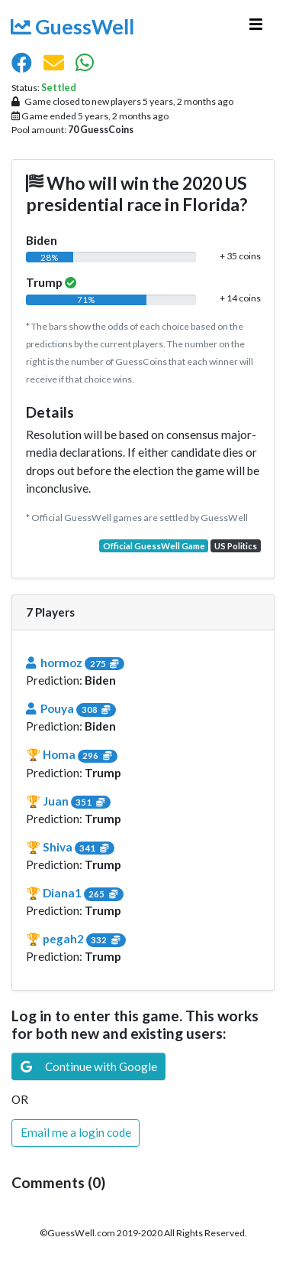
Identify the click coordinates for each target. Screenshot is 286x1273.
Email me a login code (76, 1132)
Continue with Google (89, 1066)
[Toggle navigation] (255, 28)
